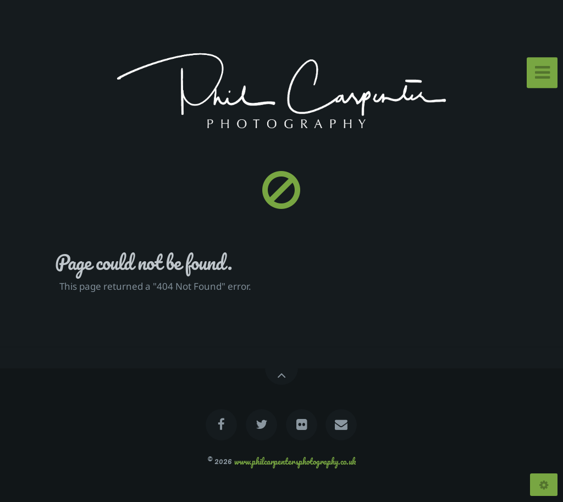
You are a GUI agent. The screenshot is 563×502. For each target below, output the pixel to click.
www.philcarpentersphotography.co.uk (295, 461)
